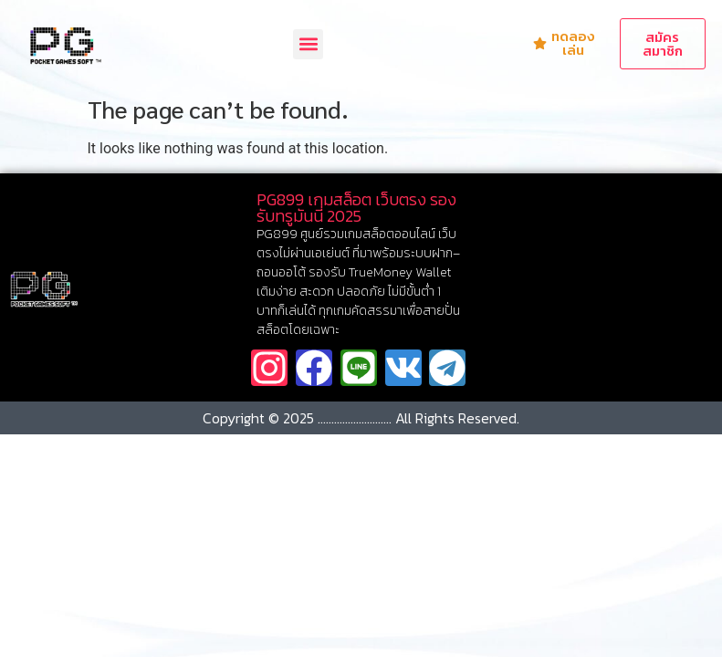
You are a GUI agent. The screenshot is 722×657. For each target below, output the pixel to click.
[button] (308, 44)
